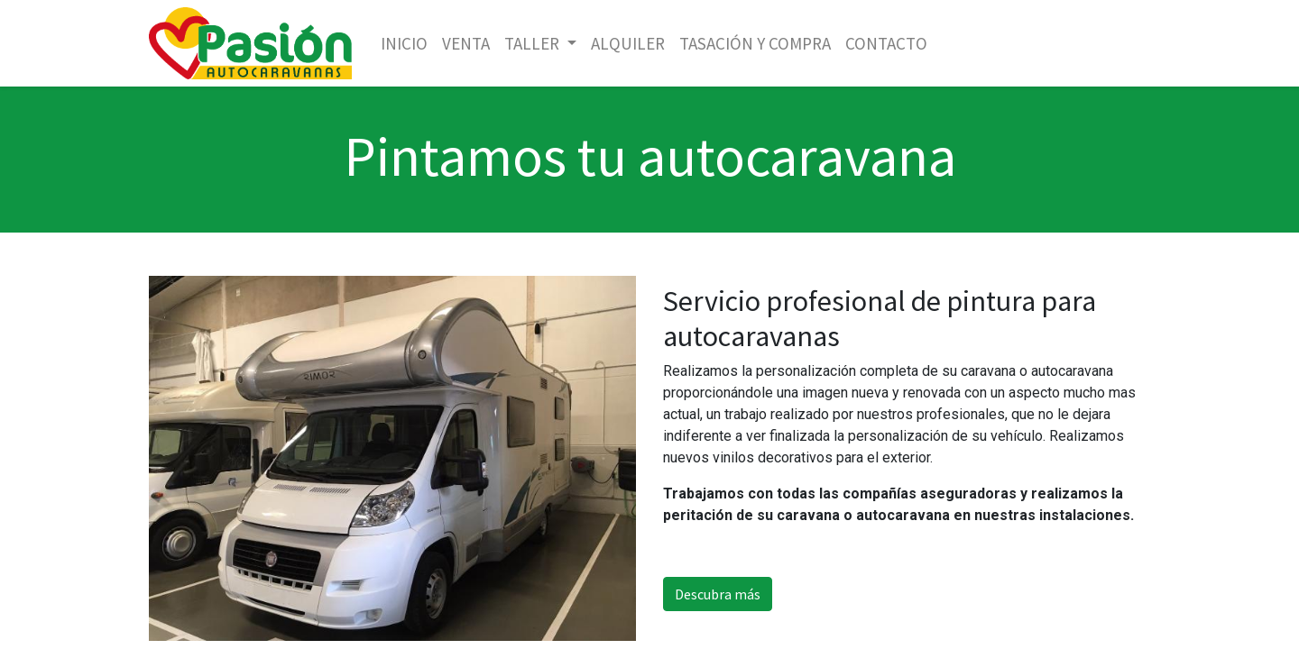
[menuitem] (404, 43)
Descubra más (717, 594)
